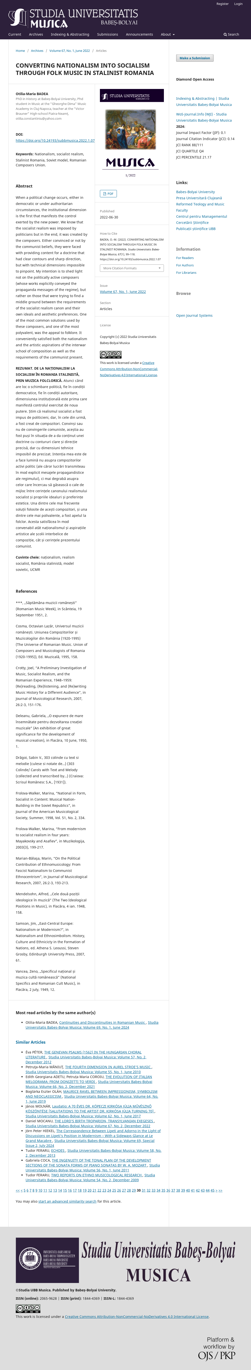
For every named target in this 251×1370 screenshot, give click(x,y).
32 (149, 1190)
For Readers (185, 258)
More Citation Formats (120, 268)
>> (220, 1190)
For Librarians (186, 272)
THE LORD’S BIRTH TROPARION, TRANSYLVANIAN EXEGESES (104, 1121)
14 (60, 1190)
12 (50, 1190)
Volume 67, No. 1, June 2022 (69, 50)
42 (198, 1190)
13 (55, 1190)
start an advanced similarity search (67, 1201)
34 (158, 1190)
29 (134, 1190)
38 (178, 1190)
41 (193, 1190)
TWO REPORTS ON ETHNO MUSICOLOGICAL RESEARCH (96, 1175)
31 (144, 1190)
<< (18, 1190)
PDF (110, 193)
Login (238, 3)
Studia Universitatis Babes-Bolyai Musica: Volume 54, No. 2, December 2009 (90, 1177)
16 (70, 1190)
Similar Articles (31, 1042)
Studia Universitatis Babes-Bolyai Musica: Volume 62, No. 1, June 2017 (83, 1116)
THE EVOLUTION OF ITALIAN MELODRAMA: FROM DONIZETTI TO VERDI (89, 1079)
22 (99, 1190)
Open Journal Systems (194, 315)
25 (114, 1190)
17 (75, 1190)
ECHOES (58, 1150)
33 (154, 1190)
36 (168, 1190)
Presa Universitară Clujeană (199, 198)
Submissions (107, 34)
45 (213, 1190)
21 (94, 1190)
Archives (36, 34)
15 (65, 1190)
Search (231, 34)
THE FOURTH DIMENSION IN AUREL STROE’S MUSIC (108, 1067)
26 (119, 1190)
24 (109, 1190)
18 (80, 1190)
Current (14, 34)
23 (104, 1190)
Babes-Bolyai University (195, 191)
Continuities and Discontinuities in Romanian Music (102, 1022)
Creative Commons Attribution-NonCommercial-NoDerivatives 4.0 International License (129, 369)
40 (188, 1190)
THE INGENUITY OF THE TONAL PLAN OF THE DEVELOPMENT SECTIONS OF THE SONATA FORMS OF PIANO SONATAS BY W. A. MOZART (88, 1163)
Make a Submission (195, 58)
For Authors (185, 265)
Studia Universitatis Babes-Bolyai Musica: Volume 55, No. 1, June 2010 (83, 1071)
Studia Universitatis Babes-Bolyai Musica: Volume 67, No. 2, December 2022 (88, 1126)
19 (85, 1190)
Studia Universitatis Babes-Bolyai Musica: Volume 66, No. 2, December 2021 (89, 1084)
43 (203, 1190)
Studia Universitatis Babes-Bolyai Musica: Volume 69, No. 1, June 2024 (92, 1025)
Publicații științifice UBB (196, 228)
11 (45, 1190)
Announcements (139, 34)
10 (40, 1190)
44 (208, 1190)
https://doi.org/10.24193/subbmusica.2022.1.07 (55, 140)
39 (183, 1190)
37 (173, 1190)
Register (223, 3)
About (166, 34)
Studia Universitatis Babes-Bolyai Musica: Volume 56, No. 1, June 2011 (93, 1167)
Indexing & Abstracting (70, 34)
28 (129, 1190)
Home (20, 50)
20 (90, 1190)
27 (124, 1190)
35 (163, 1190)
